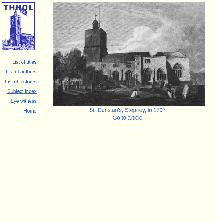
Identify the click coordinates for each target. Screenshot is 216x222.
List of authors (21, 71)
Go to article (127, 118)
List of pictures (21, 81)
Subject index (22, 91)
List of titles (24, 62)
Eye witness (24, 101)
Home (30, 110)
